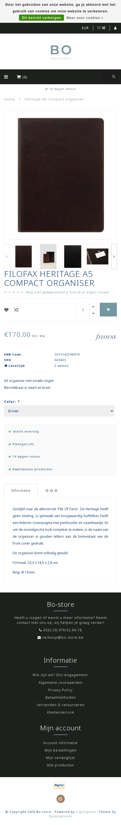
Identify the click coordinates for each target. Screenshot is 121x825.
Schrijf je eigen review (89, 292)
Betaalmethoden (60, 697)
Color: (12, 401)
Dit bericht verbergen (41, 18)
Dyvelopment (60, 816)
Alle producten (60, 765)
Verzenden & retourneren (61, 705)
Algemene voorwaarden (60, 682)
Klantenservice (60, 712)
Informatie (21, 490)
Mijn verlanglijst (60, 757)
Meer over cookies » (85, 18)
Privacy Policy (60, 690)
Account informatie (60, 743)
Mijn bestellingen (61, 750)
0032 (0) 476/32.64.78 (62, 630)
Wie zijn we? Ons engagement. (61, 675)
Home (9, 99)
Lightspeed (86, 812)
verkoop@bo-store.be (63, 637)
